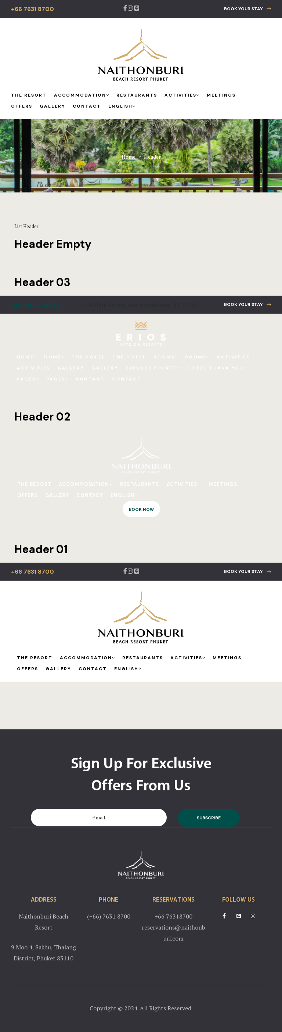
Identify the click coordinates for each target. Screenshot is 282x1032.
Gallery (52, 106)
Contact (87, 106)
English (121, 106)
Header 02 (42, 416)
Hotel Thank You (216, 368)
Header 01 (41, 549)
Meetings (221, 95)
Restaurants (136, 95)
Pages (28, 379)
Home (27, 357)
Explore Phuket (153, 368)
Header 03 (42, 282)
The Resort (29, 95)
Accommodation (81, 95)
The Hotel (88, 357)
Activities (181, 95)
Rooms (165, 357)
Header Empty (52, 244)
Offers (21, 106)
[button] (247, 9)
